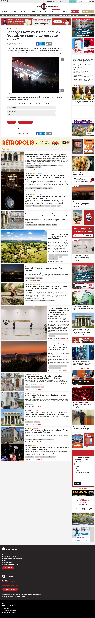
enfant (31, 165)
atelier (27, 165)
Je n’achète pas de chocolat (82, 472)
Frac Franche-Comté (59, 333)
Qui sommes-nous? (8, 554)
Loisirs (61, 231)
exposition (51, 333)
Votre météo (83, 488)
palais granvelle (41, 224)
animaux (27, 300)
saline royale (36, 421)
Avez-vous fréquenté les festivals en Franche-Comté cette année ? (28, 104)
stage (61, 256)
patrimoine (48, 224)
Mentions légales (8, 562)
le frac (66, 333)
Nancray (50, 231)
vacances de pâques (30, 167)
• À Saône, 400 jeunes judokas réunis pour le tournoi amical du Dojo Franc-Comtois (83, 81)
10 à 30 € (78, 464)
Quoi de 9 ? (63, 307)
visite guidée (38, 167)
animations (51, 255)
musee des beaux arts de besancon (41, 165)
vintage (58, 205)
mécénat (45, 188)
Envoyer (77, 483)
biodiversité (33, 300)
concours (37, 456)
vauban (50, 367)
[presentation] (59, 90)
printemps (60, 165)
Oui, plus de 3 (12, 111)
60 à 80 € (78, 468)
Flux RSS (6, 560)
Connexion (88, 235)
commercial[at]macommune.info (10, 585)
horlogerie (48, 205)
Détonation (10, 129)
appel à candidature (30, 456)
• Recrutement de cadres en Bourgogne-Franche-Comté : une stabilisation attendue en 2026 (82, 71)
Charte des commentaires (10, 556)
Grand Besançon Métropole (38, 205)
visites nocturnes (57, 367)
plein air (50, 256)
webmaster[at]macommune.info (10, 597)
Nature (39, 284)
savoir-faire (53, 205)
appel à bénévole (29, 421)
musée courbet (29, 404)
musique (50, 188)
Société (37, 428)
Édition (49, 9)
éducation (28, 386)
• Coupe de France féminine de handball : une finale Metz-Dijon (83, 76)
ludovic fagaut (39, 278)
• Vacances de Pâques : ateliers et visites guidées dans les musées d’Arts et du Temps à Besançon (83, 60)
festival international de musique (35, 188)
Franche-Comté (29, 374)
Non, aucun (12, 114)
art (26, 439)
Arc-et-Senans (29, 410)
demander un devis (10, 589)
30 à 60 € (78, 466)
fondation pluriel (42, 439)
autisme (30, 439)
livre (42, 386)
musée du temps (53, 165)
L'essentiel (83, 56)
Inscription (78, 235)
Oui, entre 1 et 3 (13, 107)
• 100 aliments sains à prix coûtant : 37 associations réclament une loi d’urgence (82, 66)
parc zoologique (51, 300)
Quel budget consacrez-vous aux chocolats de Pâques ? (82, 458)
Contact (6, 552)
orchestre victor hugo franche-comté (48, 456)
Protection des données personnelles (13, 558)
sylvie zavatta (51, 335)
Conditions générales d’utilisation (12, 564)
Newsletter (8, 568)
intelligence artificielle (35, 386)
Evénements (40, 194)
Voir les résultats (25, 122)
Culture (16, 28)
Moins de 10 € (79, 461)
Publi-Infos (63, 342)
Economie (39, 173)
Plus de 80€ (78, 470)
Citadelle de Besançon (30, 278)
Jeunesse (39, 152)
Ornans (27, 393)
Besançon (10, 28)
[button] (90, 1)
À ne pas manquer (83, 368)
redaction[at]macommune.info (9, 581)
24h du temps (28, 205)
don (26, 188)
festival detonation (19, 129)
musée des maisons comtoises (61, 255)
